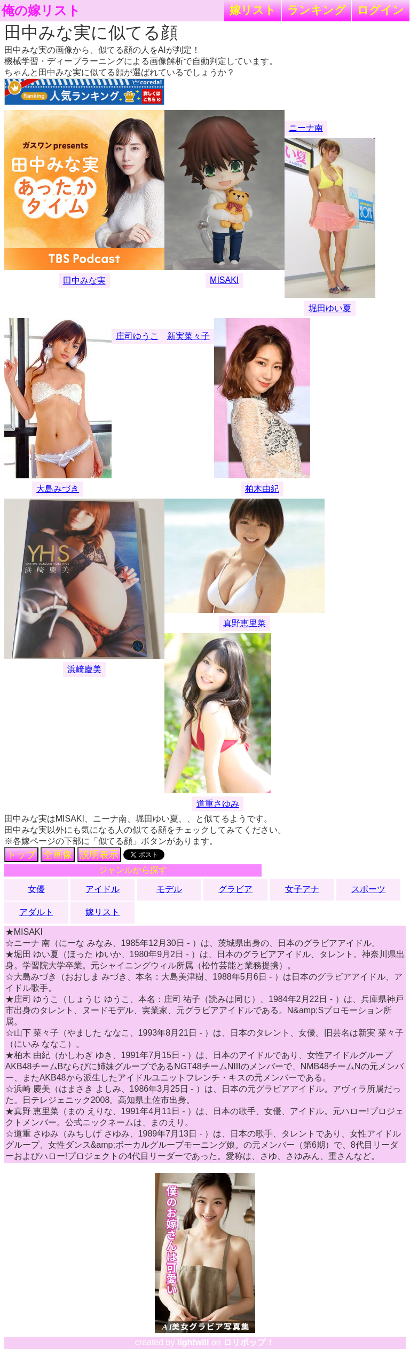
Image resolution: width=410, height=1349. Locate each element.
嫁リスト (253, 10)
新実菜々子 (188, 336)
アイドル (102, 889)
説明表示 (99, 854)
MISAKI (224, 280)
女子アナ (302, 889)
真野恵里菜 (244, 623)
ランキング (316, 10)
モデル (169, 889)
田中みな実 (84, 280)
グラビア (235, 889)
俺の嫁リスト (41, 11)
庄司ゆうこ (137, 336)
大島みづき (57, 488)
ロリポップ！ (248, 1342)
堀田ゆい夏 (330, 308)
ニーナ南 (306, 127)
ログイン (380, 10)
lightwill (193, 1342)
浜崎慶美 (84, 669)
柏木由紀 (262, 488)
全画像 (57, 854)
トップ (21, 854)
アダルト (36, 912)
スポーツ (368, 889)
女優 (36, 889)
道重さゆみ (217, 803)
